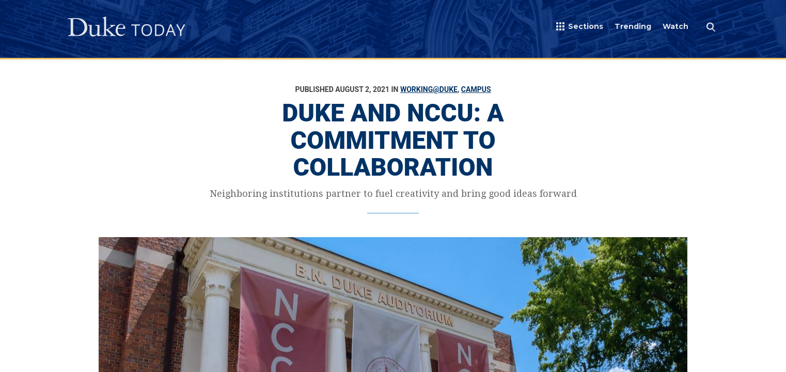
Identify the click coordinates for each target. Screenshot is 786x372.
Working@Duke (429, 89)
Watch (675, 26)
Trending (633, 26)
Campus (476, 89)
